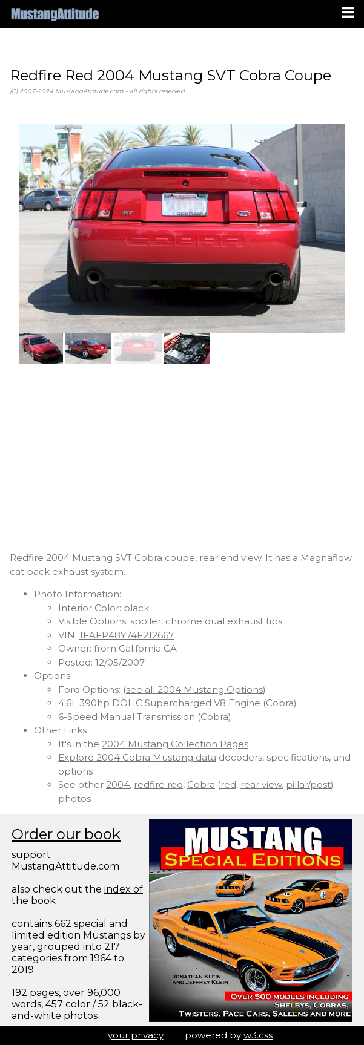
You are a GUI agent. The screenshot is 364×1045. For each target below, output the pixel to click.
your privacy (136, 1035)
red (228, 784)
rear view (261, 784)
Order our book (66, 834)
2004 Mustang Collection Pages (175, 744)
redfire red (158, 784)
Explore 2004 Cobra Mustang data (137, 757)
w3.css (258, 1035)
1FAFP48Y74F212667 (126, 635)
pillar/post (308, 784)
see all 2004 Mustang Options (194, 689)
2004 (118, 784)
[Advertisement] (182, 457)
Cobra (201, 784)
